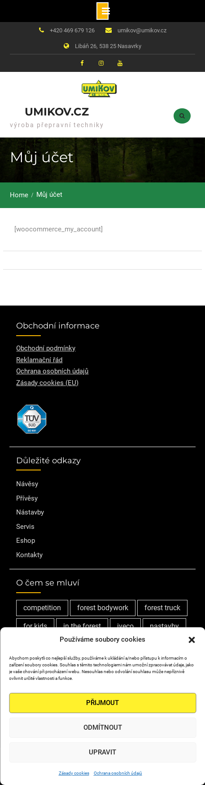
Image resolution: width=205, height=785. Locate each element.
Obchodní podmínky (45, 348)
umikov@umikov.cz (142, 30)
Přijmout (102, 703)
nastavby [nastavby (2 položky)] (164, 626)
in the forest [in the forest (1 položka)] (82, 626)
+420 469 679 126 (72, 30)
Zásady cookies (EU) (47, 383)
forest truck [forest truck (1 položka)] (162, 607)
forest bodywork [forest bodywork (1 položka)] (102, 607)
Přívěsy (27, 498)
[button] (191, 639)
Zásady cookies (74, 773)
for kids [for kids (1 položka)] (35, 626)
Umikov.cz (57, 111)
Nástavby (30, 512)
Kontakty (29, 555)
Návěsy (27, 484)
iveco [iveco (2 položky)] (125, 626)
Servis (25, 527)
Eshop (25, 541)
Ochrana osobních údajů (118, 773)
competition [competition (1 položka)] (42, 607)
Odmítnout (102, 727)
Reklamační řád (39, 360)
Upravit (102, 752)
